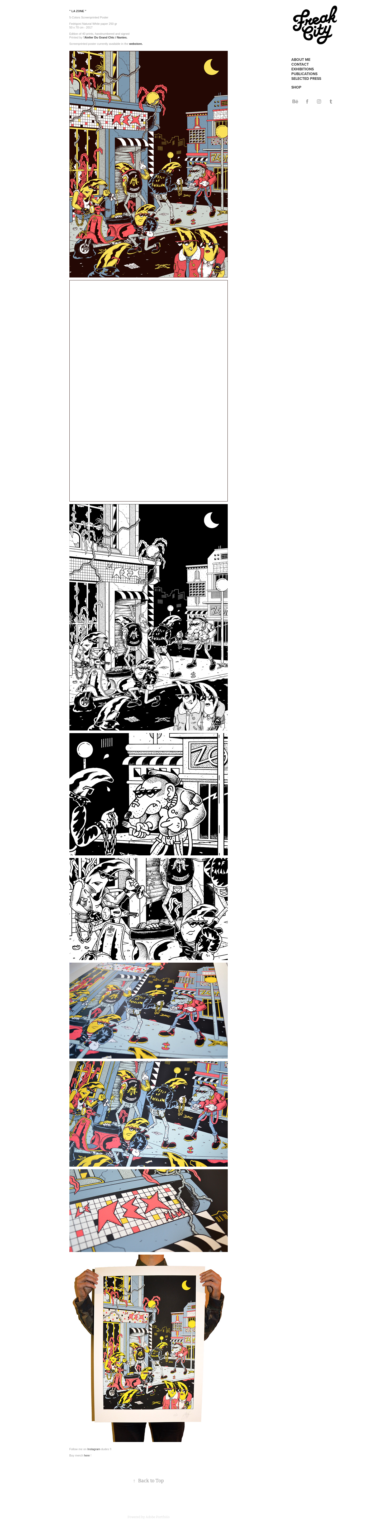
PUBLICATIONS (304, 73)
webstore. (135, 43)
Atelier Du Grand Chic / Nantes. (105, 37)
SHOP (296, 87)
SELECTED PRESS (306, 78)
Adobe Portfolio (158, 1517)
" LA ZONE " (77, 11)
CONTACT (300, 64)
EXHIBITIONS (302, 69)
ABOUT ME (300, 59)
